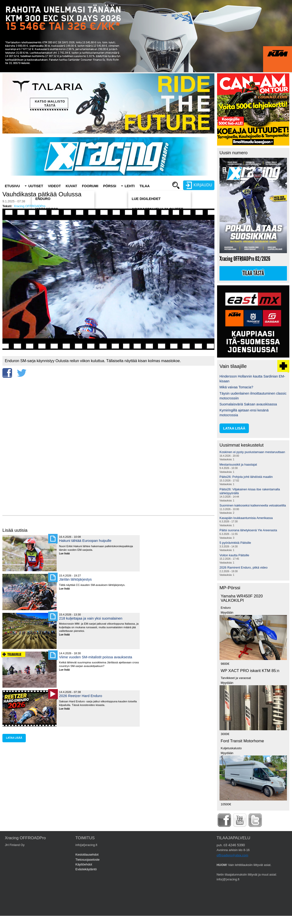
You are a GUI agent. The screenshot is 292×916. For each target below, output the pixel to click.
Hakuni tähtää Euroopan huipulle (85, 540)
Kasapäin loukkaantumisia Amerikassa (246, 518)
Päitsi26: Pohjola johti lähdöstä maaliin (246, 477)
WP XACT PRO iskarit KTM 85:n (250, 670)
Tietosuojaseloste (87, 859)
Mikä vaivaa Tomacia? (236, 387)
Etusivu (12, 186)
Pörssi (109, 186)
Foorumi (90, 186)
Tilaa (144, 186)
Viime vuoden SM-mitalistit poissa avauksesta (95, 657)
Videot (54, 186)
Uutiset (35, 186)
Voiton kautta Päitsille (234, 555)
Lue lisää (66, 554)
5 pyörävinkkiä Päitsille (235, 542)
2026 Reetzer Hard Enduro (80, 696)
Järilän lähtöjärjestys (75, 579)
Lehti (130, 186)
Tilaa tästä (253, 273)
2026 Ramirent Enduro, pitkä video (243, 567)
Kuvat (71, 186)
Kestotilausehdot (87, 854)
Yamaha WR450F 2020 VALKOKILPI (242, 598)
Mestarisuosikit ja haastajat (238, 464)
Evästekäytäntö (86, 869)
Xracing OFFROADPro (29, 206)
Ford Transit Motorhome (242, 741)
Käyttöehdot (83, 864)
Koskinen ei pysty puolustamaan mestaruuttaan (252, 452)
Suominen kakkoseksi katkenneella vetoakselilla (252, 505)
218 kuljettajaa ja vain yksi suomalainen (90, 618)
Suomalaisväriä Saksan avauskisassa (248, 404)
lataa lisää (14, 738)
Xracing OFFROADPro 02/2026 (244, 259)
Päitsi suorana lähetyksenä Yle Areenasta (248, 530)
